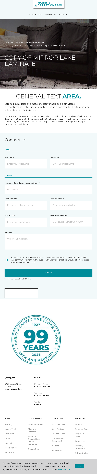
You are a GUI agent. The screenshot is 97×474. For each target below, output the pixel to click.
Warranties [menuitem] (57, 446)
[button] (87, 5)
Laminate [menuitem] (9, 443)
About (22, 42)
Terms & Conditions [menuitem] (80, 447)
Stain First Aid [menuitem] (58, 429)
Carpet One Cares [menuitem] (80, 435)
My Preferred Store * (59, 215)
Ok (79, 466)
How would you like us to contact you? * (22, 183)
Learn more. (64, 469)
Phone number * (12, 199)
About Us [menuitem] (79, 424)
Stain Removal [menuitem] (58, 424)
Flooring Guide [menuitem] (58, 434)
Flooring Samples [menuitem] (32, 430)
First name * (10, 157)
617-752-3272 (64, 15)
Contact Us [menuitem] (80, 441)
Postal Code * (10, 215)
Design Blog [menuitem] (33, 449)
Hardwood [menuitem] (9, 434)
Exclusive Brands (36, 42)
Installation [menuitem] (57, 450)
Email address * (57, 199)
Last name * (55, 157)
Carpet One (10, 42)
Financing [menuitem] (9, 452)
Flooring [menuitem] (8, 424)
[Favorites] (90, 5)
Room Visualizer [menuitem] (35, 424)
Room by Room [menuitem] (82, 429)
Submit (48, 273)
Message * (9, 232)
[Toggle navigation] (3, 5)
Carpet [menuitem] (8, 438)
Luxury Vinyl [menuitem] (10, 429)
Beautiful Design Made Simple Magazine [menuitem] (34, 440)
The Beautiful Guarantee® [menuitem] (58, 439)
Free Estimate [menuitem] (11, 448)
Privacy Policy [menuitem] (81, 453)
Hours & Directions (13, 389)
